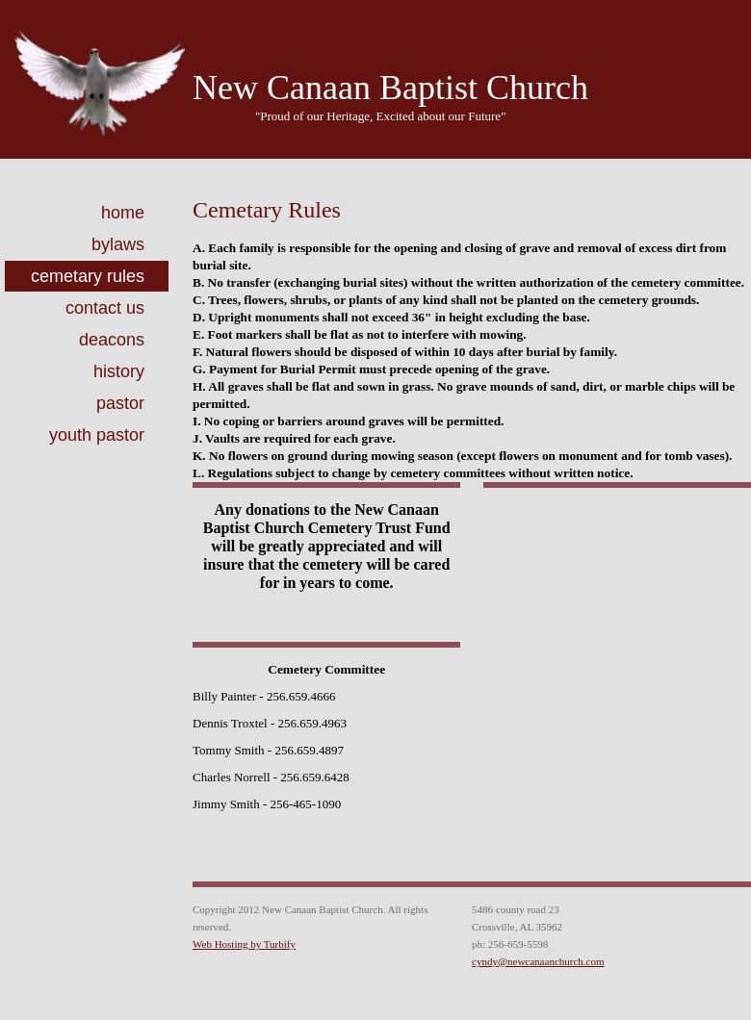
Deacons (111, 339)
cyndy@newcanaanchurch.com (538, 961)
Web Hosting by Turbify (244, 944)
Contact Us (104, 308)
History (118, 371)
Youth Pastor (96, 435)
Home (122, 212)
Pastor (120, 403)
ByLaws (117, 244)
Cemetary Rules (87, 276)
